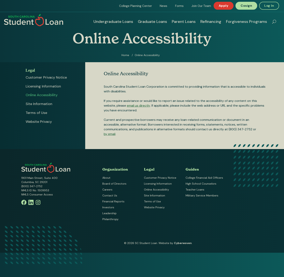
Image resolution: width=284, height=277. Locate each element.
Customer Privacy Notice (46, 77)
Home (125, 55)
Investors (108, 207)
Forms (179, 6)
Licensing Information (43, 86)
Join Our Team (201, 6)
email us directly (138, 105)
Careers (107, 189)
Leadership (109, 213)
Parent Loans (184, 21)
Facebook (23, 202)
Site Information (39, 103)
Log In (269, 6)
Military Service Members (202, 195)
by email (109, 134)
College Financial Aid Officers (204, 177)
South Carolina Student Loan (33, 20)
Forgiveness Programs (246, 21)
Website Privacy (39, 121)
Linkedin (31, 202)
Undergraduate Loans (113, 21)
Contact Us (109, 195)
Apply (224, 6)
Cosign (246, 6)
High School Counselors (201, 183)
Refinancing (210, 21)
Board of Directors (114, 183)
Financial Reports (113, 201)
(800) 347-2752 (31, 186)
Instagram (38, 202)
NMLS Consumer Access (37, 194)
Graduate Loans (152, 21)
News (163, 6)
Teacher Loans (195, 189)
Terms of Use (36, 112)
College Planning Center (135, 6)
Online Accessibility (42, 95)
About (106, 177)
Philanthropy (110, 219)
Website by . (175, 243)
